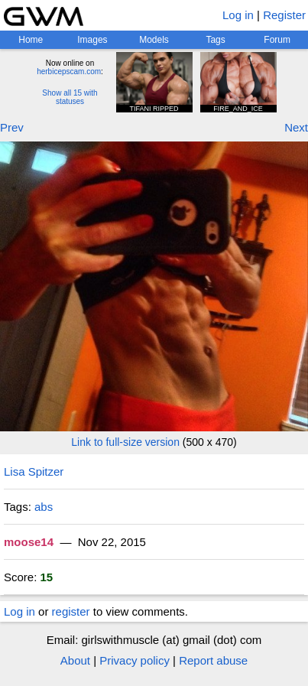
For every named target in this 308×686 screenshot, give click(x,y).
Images (92, 39)
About (75, 660)
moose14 (28, 541)
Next (296, 127)
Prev (12, 127)
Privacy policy (134, 660)
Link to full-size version (125, 442)
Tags (215, 39)
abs (43, 506)
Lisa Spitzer (33, 471)
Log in (238, 14)
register (71, 611)
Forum (277, 39)
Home (30, 39)
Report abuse (213, 660)
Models (154, 39)
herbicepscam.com (69, 71)
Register (284, 14)
